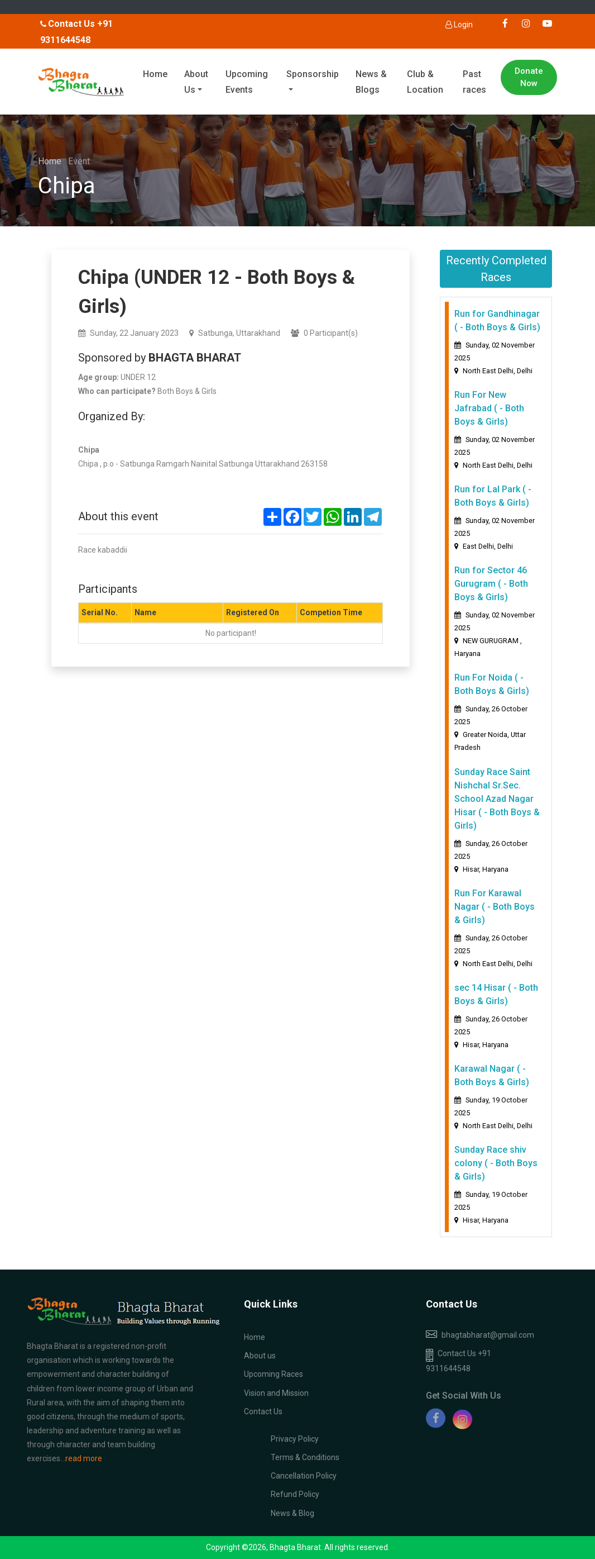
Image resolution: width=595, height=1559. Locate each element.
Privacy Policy (295, 1438)
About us (260, 1355)
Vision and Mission (276, 1393)
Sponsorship (312, 74)
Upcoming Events (246, 82)
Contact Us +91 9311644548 (458, 1361)
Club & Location (425, 82)
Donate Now (529, 77)
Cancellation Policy (304, 1475)
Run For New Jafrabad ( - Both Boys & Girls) (489, 408)
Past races (474, 82)
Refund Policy (295, 1494)
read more (83, 1458)
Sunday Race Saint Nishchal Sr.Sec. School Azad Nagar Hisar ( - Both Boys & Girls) (497, 799)
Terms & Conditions (305, 1457)
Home (155, 74)
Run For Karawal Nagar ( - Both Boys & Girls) (494, 906)
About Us (196, 82)
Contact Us (263, 1411)
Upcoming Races (273, 1374)
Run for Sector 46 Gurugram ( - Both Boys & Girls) (491, 583)
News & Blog (292, 1513)
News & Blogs (371, 82)
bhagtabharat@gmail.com (488, 1334)
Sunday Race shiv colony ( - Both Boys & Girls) (496, 1163)
